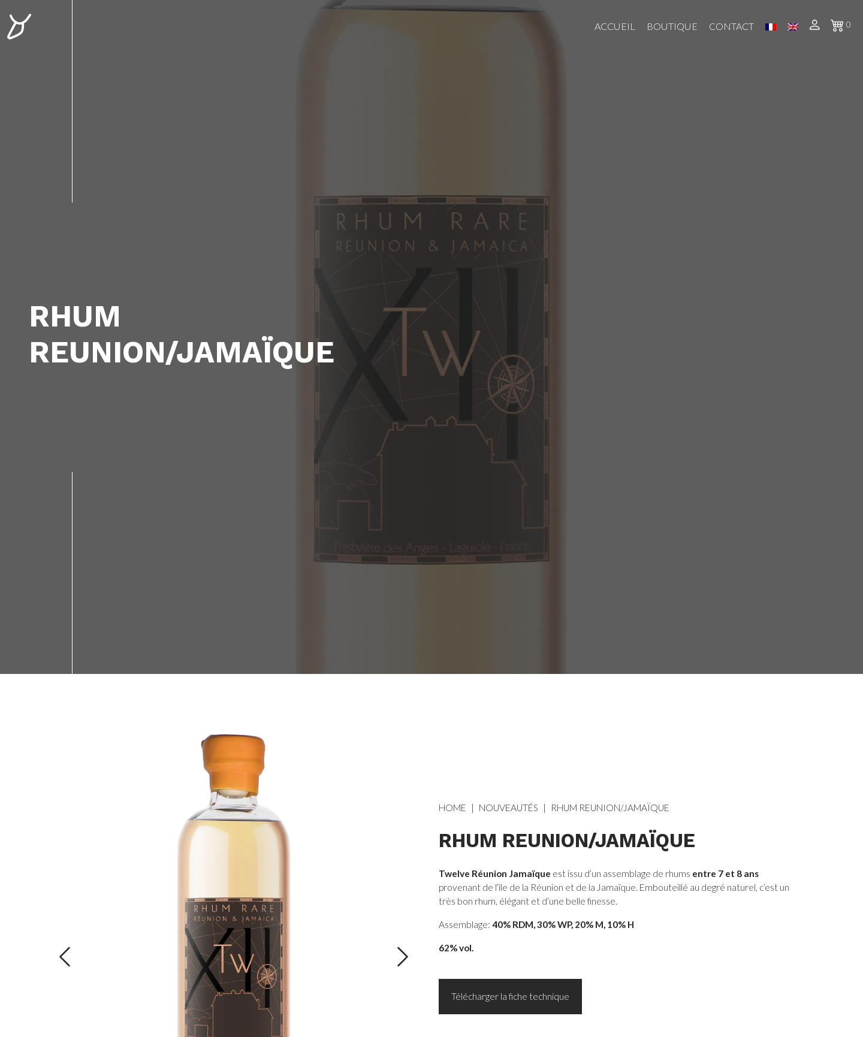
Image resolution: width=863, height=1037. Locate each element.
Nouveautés (508, 807)
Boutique (672, 26)
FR (770, 27)
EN (792, 27)
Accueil (615, 26)
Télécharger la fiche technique (510, 996)
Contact (731, 26)
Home (452, 807)
